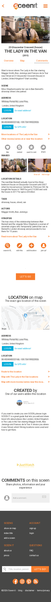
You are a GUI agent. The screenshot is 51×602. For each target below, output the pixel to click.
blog (20, 590)
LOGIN (7, 110)
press (6, 555)
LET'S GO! (40, 569)
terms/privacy (43, 590)
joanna (25, 402)
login (31, 533)
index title (8, 533)
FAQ (31, 550)
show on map (10, 528)
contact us (34, 555)
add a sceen (9, 538)
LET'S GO (25, 276)
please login (40, 413)
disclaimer (29, 590)
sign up (32, 528)
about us (8, 550)
